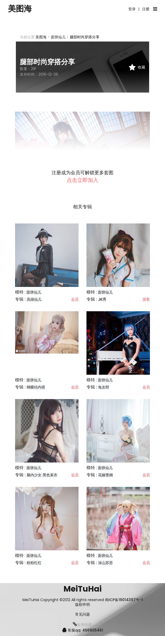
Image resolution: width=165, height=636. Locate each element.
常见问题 (82, 614)
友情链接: (83, 624)
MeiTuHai (82, 588)
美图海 (20, 8)
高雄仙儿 (34, 299)
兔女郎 (103, 387)
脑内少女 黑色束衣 (42, 475)
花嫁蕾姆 (105, 475)
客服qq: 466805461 (82, 630)
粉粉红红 (34, 562)
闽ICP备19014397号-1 (124, 599)
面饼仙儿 (58, 37)
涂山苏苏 (105, 562)
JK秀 (102, 299)
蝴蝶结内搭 (36, 387)
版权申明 (82, 605)
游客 (146, 299)
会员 (75, 299)
